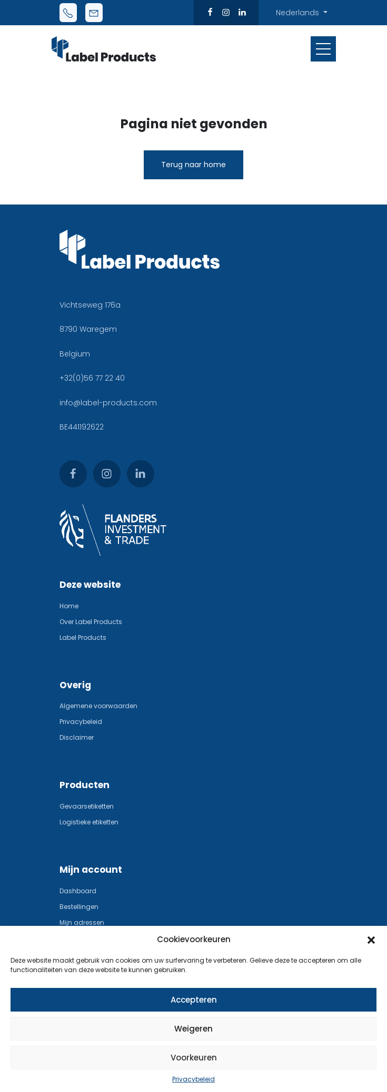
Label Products (82, 637)
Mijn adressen (81, 922)
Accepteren (194, 999)
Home (68, 605)
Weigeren (193, 1028)
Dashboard (77, 890)
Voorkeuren (194, 1057)
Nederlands (298, 12)
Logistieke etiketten (88, 822)
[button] (371, 939)
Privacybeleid (193, 1079)
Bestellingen (78, 906)
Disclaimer (76, 737)
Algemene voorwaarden (98, 705)
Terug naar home (193, 164)
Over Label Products (90, 621)
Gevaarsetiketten (86, 806)
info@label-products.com (108, 402)
